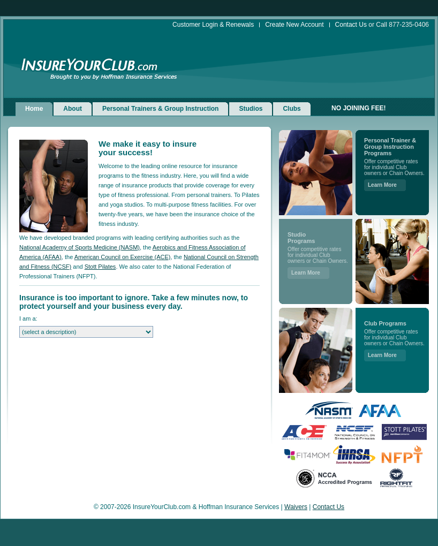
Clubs (291, 108)
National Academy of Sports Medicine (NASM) (79, 247)
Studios (250, 108)
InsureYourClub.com (89, 65)
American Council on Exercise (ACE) (122, 257)
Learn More (305, 273)
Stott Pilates (100, 266)
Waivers (295, 507)
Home (34, 108)
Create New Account (294, 24)
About (72, 108)
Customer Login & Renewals (213, 24)
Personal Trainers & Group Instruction (160, 108)
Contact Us (351, 24)
